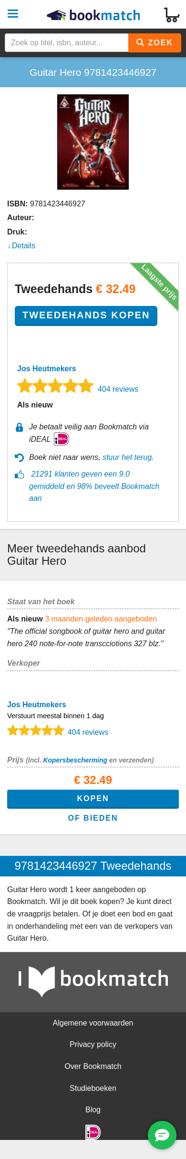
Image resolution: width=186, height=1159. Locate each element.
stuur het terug (127, 457)
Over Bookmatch (92, 1066)
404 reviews (118, 389)
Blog (93, 1110)
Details (23, 246)
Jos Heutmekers (46, 369)
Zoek (154, 43)
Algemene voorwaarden (93, 1023)
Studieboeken (93, 1088)
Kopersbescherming (75, 760)
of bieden (93, 818)
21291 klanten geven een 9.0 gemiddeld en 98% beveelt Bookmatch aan (94, 486)
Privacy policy (93, 1044)
